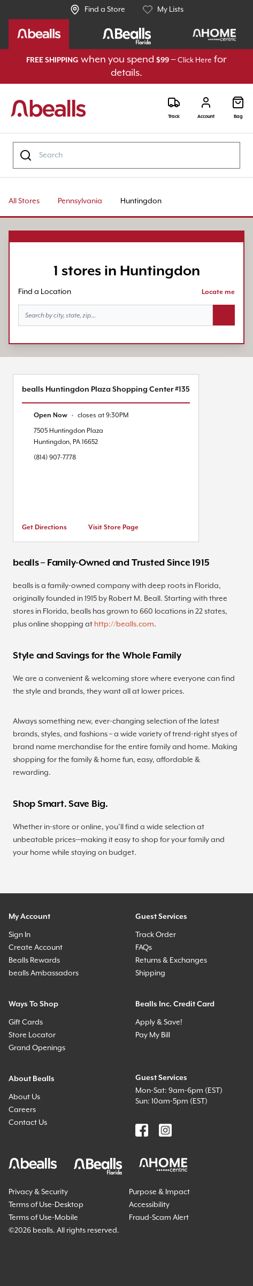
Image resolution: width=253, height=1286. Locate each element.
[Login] (206, 108)
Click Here (195, 60)
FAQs (143, 947)
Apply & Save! (158, 1022)
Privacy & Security (38, 1192)
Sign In (19, 935)
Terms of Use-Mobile (43, 1217)
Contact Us (28, 1122)
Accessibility (149, 1205)
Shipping (150, 973)
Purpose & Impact (159, 1192)
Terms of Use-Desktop (46, 1205)
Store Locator (32, 1035)
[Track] (174, 108)
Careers (22, 1110)
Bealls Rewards (34, 960)
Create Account (36, 947)
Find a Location (44, 292)
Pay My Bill (152, 1035)
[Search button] (224, 315)
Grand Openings (37, 1048)
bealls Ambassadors (44, 973)
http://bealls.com (124, 624)
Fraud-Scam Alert (159, 1217)
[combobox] (126, 155)
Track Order (155, 935)
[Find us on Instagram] (165, 1130)
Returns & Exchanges (171, 960)
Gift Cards (26, 1022)
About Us (24, 1097)
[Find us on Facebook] (141, 1130)
